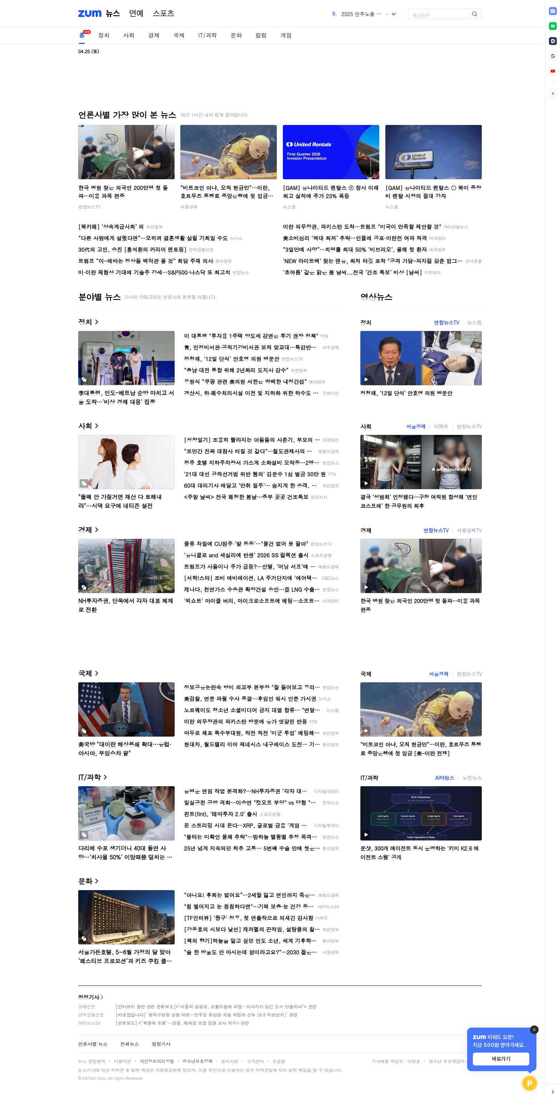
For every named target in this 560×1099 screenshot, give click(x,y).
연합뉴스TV (89, 207)
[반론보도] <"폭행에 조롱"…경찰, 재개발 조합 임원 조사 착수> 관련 (182, 1023)
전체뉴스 (129, 1043)
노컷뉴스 (472, 777)
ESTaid (88, 1078)
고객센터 (255, 1061)
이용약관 (122, 1061)
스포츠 (163, 13)
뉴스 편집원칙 (91, 1061)
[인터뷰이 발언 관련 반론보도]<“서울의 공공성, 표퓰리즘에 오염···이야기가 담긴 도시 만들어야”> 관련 (216, 1006)
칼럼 (261, 35)
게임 (286, 35)
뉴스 (113, 13)
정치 (104, 35)
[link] (553, 11)
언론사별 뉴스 (93, 1043)
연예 (136, 13)
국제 (179, 35)
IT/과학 (207, 35)
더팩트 (441, 426)
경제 (154, 35)
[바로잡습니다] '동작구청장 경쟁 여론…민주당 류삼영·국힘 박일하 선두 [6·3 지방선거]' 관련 (207, 1015)
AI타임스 (444, 777)
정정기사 (88, 997)
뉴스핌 (289, 207)
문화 (236, 35)
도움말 (278, 1061)
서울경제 (189, 207)
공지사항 (229, 1061)
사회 (129, 35)
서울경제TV (469, 530)
